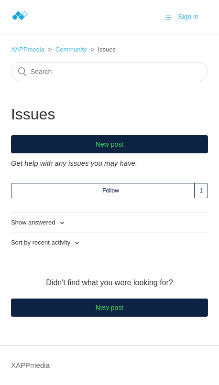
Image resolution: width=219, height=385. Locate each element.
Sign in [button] (188, 17)
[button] (168, 17)
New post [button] (109, 144)
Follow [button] (110, 190)
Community (71, 49)
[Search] (109, 71)
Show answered (34, 222)
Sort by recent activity (41, 242)
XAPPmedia (27, 49)
